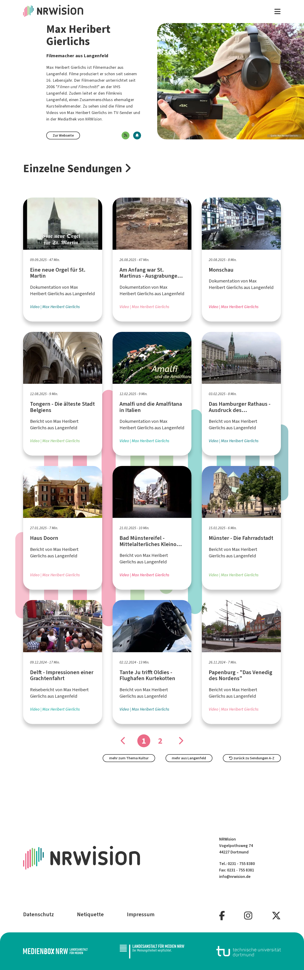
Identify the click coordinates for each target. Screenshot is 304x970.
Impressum (140, 914)
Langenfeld (56, 74)
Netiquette (90, 914)
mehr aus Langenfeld (189, 758)
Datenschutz (38, 914)
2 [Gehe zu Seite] (160, 740)
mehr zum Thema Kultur (129, 758)
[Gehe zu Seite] (180, 740)
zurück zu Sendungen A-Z (251, 758)
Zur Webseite (63, 135)
